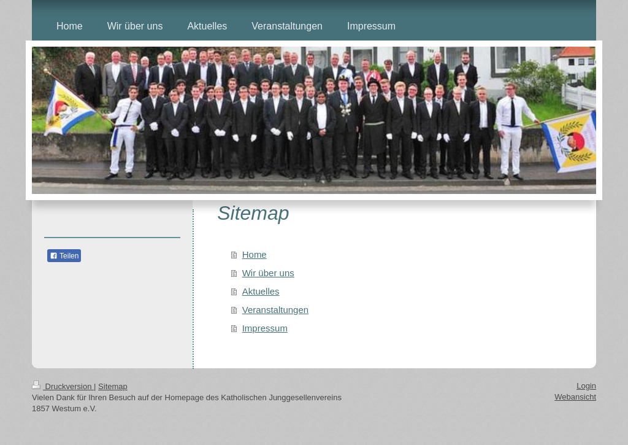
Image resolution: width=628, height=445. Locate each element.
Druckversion (63, 386)
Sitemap (113, 386)
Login (586, 385)
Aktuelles (261, 291)
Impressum (265, 328)
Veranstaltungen (275, 309)
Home (254, 254)
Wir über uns (268, 273)
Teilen (64, 256)
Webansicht (575, 396)
